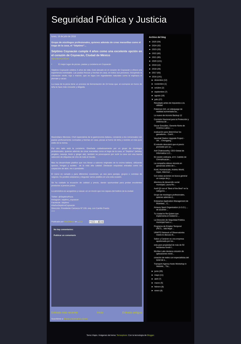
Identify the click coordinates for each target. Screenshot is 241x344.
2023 (154, 49)
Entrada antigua (132, 312)
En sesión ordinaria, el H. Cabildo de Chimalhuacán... (170, 158)
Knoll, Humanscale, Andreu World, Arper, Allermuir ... (169, 170)
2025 (154, 42)
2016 (154, 77)
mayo (157, 275)
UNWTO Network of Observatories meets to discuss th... (169, 233)
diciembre (159, 80)
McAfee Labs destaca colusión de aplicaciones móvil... (169, 252)
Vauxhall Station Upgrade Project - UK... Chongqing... (169, 139)
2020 (154, 61)
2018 (154, 69)
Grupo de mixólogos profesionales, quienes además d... (169, 196)
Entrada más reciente (64, 312)
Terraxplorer (122, 335)
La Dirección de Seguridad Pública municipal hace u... (169, 221)
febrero (157, 287)
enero (157, 290)
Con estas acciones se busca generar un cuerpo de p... (170, 177)
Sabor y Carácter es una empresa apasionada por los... (169, 240)
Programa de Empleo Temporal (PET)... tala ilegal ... (168, 227)
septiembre (159, 92)
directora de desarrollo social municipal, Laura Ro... (166, 183)
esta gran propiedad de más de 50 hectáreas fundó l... (169, 246)
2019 (154, 65)
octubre (158, 88)
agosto (157, 95)
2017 (154, 73)
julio (156, 99)
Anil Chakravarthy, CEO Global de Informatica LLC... (169, 152)
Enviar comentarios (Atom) (76, 319)
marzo (157, 283)
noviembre (159, 84)
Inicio (100, 312)
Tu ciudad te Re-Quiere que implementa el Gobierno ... (167, 214)
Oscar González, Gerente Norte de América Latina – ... (169, 126)
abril (156, 279)
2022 (154, 53)
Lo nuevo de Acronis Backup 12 (168, 115)
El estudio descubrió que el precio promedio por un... (169, 145)
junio (156, 271)
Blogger (150, 335)
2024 (154, 45)
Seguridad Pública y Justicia (109, 19)
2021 (154, 57)
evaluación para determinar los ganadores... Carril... (167, 133)
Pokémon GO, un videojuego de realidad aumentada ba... (168, 110)
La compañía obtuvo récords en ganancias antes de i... (168, 164)
